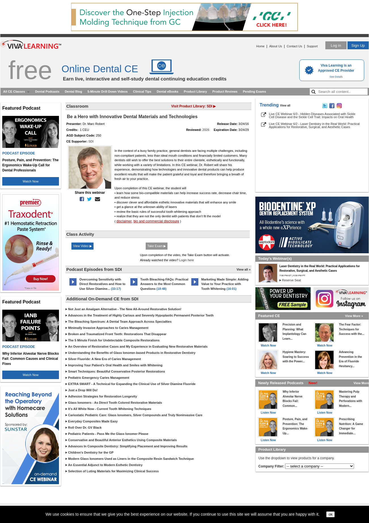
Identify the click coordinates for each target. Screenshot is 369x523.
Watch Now (31, 181)
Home (260, 46)
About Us (275, 46)
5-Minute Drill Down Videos (108, 91)
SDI (91, 141)
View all (285, 105)
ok (330, 514)
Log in (336, 45)
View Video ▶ (82, 246)
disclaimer (124, 221)
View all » (244, 269)
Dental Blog (73, 91)
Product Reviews (224, 91)
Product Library (195, 91)
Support (312, 46)
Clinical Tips (142, 91)
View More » (354, 316)
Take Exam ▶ (156, 246)
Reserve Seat (291, 280)
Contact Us (294, 46)
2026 (205, 129)
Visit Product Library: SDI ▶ (193, 106)
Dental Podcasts (47, 91)
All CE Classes (14, 91)
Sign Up (358, 45)
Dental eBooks (167, 91)
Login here (186, 260)
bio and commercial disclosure (156, 221)
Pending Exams (254, 91)
